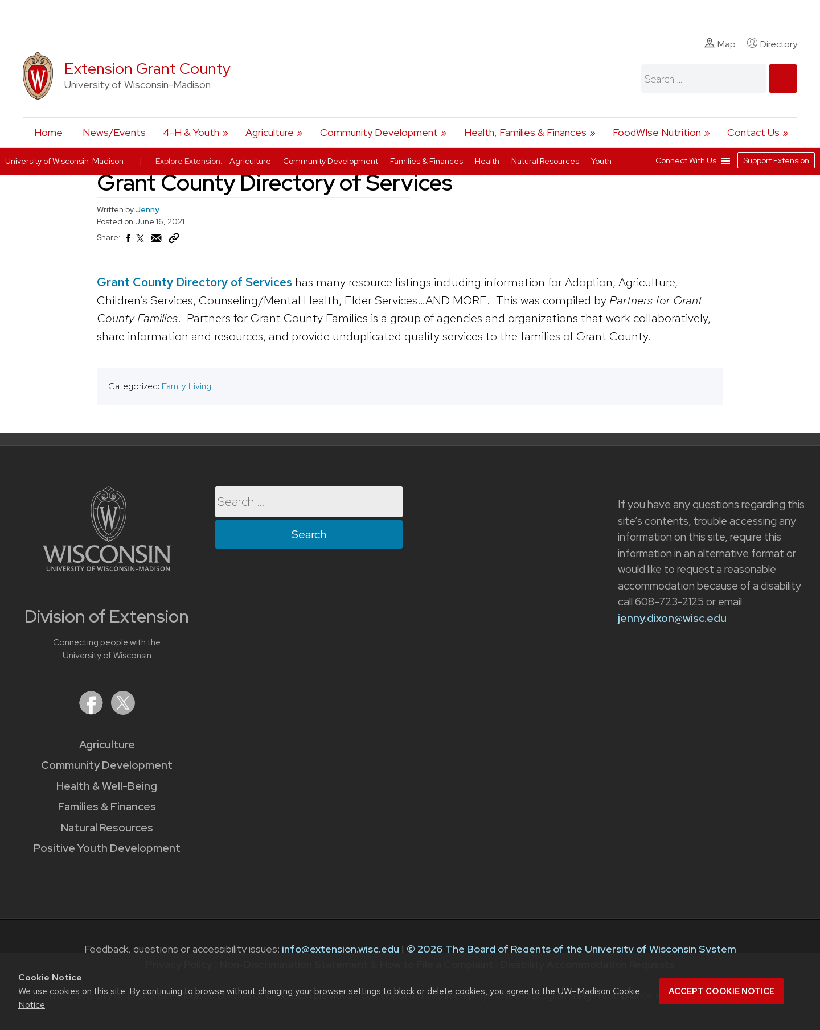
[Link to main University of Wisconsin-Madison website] (107, 568)
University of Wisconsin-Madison (64, 161)
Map (720, 44)
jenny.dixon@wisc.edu (672, 618)
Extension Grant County (147, 69)
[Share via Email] (156, 241)
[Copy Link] (174, 241)
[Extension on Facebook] (92, 711)
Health (488, 161)
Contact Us (753, 132)
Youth (601, 161)
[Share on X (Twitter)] (140, 243)
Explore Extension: (189, 161)
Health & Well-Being (106, 786)
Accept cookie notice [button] (721, 991)
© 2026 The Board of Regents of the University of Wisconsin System (571, 948)
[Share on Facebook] (127, 241)
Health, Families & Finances (525, 132)
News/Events (114, 132)
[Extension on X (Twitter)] (123, 711)
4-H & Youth (191, 132)
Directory (772, 44)
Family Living (186, 386)
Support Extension (776, 160)
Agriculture (269, 132)
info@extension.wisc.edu (340, 948)
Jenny (147, 209)
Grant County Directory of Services (194, 282)
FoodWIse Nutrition (657, 132)
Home (48, 132)
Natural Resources (107, 828)
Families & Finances (107, 807)
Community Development (379, 132)
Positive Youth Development (107, 848)
